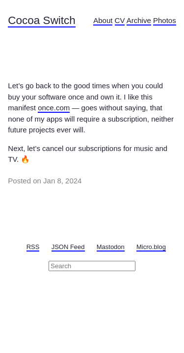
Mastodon (111, 247)
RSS (33, 247)
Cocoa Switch (42, 20)
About (102, 20)
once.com (54, 107)
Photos (164, 20)
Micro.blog (151, 247)
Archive (139, 20)
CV (120, 20)
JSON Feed (68, 247)
